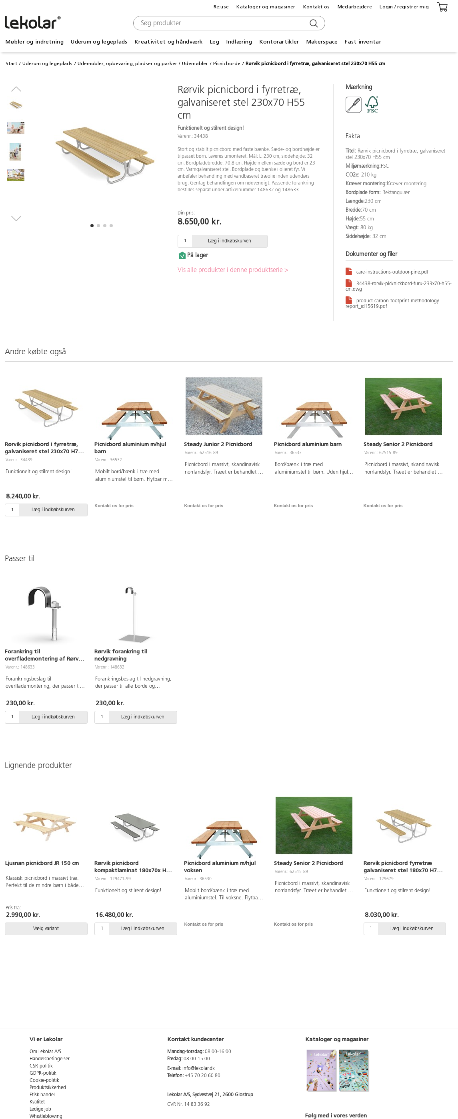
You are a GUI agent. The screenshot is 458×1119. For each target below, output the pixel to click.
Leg (214, 41)
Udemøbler (195, 63)
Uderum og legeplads (98, 41)
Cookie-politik (44, 1080)
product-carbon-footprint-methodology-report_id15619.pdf (393, 302)
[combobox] (228, 23)
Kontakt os (316, 7)
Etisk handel (42, 1095)
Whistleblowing (46, 1116)
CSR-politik (41, 1066)
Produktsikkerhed (48, 1087)
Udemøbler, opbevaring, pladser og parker (127, 63)
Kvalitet (37, 1102)
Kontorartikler (279, 41)
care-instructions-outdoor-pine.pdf (387, 271)
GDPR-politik (43, 1073)
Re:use (221, 7)
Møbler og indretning (34, 41)
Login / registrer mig (404, 7)
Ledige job (40, 1109)
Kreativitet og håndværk (168, 41)
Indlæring (239, 41)
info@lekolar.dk (198, 1068)
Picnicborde (226, 63)
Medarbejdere (355, 7)
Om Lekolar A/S (45, 1052)
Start (11, 63)
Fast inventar (363, 41)
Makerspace (322, 41)
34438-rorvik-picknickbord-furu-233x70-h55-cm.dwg (399, 285)
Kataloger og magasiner (265, 7)
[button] (92, 225)
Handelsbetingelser (50, 1059)
